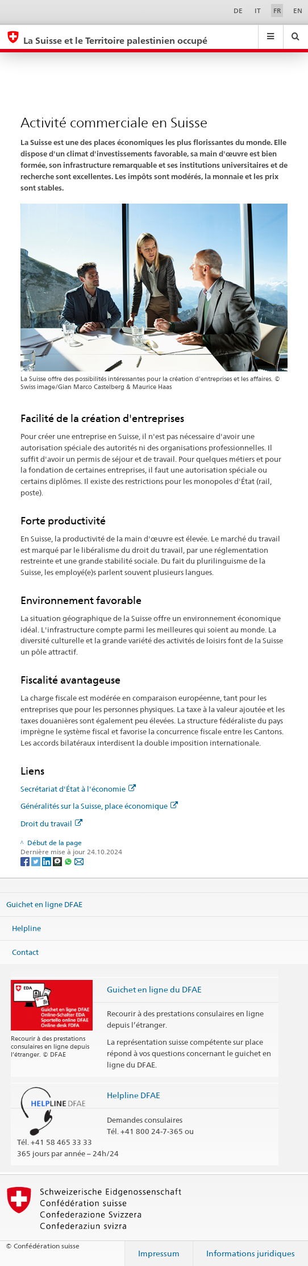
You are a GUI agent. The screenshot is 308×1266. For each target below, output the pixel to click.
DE (238, 10)
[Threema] (58, 861)
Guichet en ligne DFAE (44, 904)
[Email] (79, 861)
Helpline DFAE (133, 1095)
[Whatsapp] (69, 861)
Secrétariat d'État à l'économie (78, 788)
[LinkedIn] (47, 861)
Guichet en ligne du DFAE (154, 989)
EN (297, 10)
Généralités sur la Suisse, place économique (99, 805)
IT (258, 10)
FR (277, 10)
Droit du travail (51, 823)
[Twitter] (36, 861)
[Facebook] (25, 861)
